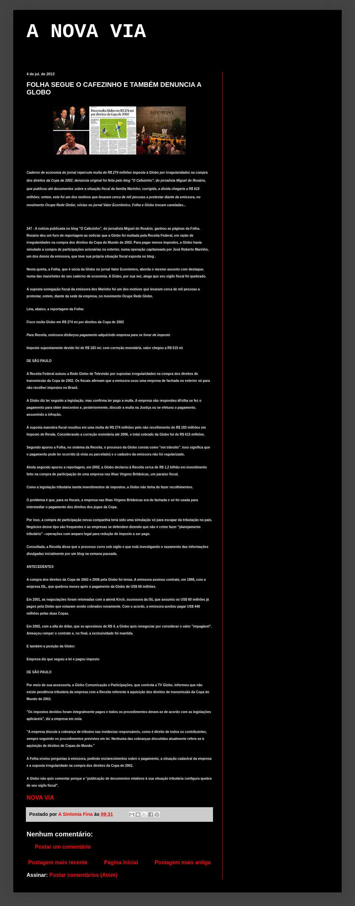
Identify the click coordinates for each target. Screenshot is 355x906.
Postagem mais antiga (183, 862)
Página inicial (121, 862)
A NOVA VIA (86, 32)
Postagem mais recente (58, 862)
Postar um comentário (63, 847)
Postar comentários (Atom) (83, 875)
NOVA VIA (40, 797)
